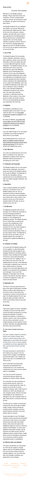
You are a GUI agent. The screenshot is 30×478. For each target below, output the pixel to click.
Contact (16, 467)
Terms (25, 465)
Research (14, 463)
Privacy (23, 463)
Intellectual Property (11, 465)
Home (6, 463)
